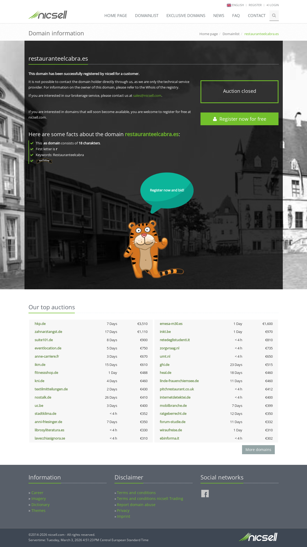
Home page (115, 15)
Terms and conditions (136, 492)
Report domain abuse (136, 504)
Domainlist (146, 15)
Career (37, 492)
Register (255, 5)
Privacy (123, 510)
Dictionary (40, 504)
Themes (38, 510)
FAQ (236, 15)
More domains (258, 449)
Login (273, 5)
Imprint (123, 516)
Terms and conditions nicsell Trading (150, 498)
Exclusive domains (185, 15)
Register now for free (239, 119)
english (238, 5)
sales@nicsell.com (147, 95)
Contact (256, 15)
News (218, 15)
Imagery (38, 498)
